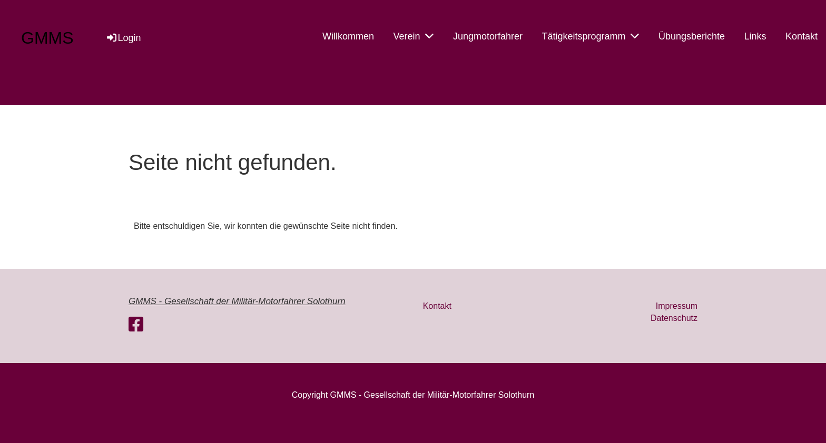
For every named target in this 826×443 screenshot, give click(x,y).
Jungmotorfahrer (488, 36)
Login (123, 38)
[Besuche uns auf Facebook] (136, 324)
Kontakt (801, 36)
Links (755, 36)
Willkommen (348, 36)
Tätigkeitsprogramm (590, 36)
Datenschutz (674, 318)
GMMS (47, 37)
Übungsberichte (691, 36)
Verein (413, 36)
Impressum (676, 305)
